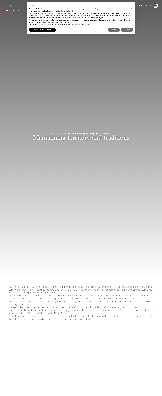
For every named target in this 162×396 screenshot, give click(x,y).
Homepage (57, 133)
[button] (15, 10)
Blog (67, 133)
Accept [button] (127, 30)
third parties (68, 13)
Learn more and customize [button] (42, 30)
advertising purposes (113, 15)
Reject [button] (113, 30)
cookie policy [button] (70, 11)
